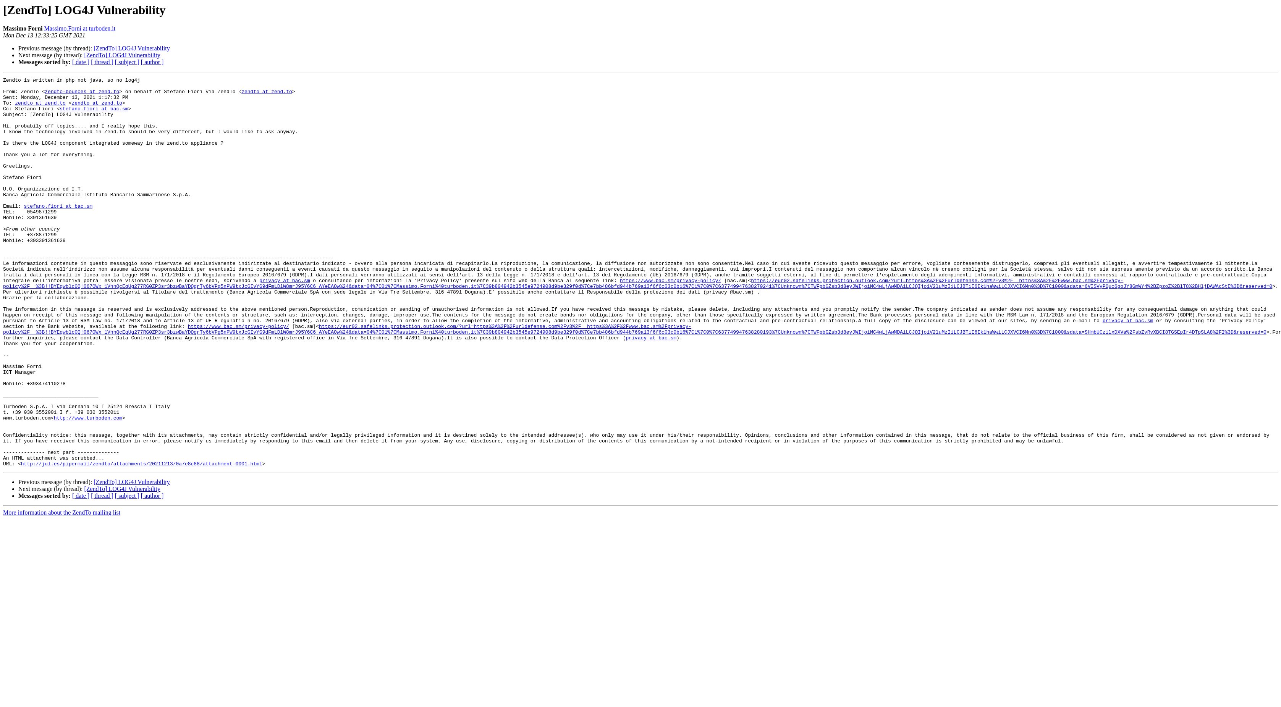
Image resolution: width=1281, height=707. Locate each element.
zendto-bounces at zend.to (82, 94)
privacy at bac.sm (284, 321)
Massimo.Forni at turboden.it (80, 28)
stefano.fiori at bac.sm (94, 115)
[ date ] (80, 62)
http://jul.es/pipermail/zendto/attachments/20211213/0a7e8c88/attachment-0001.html (141, 541)
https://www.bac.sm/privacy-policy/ (670, 321)
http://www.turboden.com (88, 486)
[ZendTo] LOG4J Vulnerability (132, 48)
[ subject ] (127, 62)
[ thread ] (102, 62)
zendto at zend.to (266, 94)
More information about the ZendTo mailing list (61, 590)
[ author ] (152, 62)
